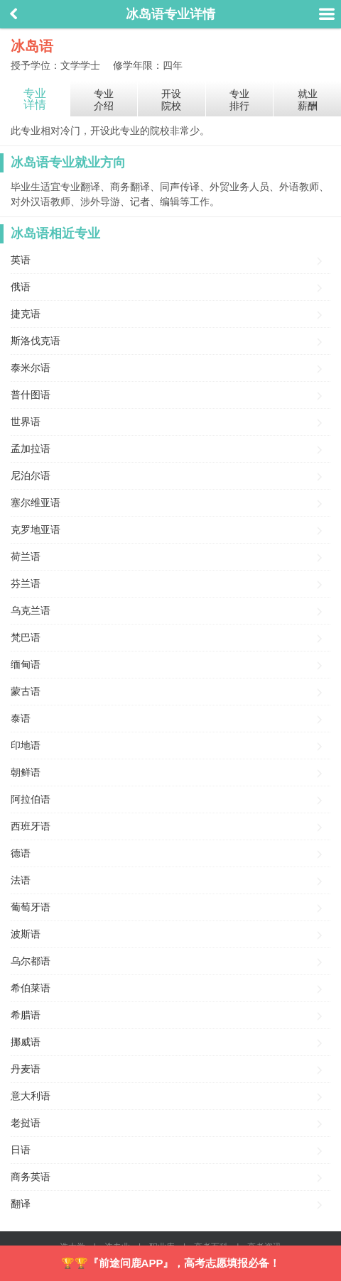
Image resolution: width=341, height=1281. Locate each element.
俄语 (21, 286)
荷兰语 (25, 556)
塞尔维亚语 (35, 502)
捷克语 (25, 313)
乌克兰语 (30, 610)
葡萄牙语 (30, 907)
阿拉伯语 (30, 799)
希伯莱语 (30, 988)
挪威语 (25, 1042)
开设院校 (171, 99)
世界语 (25, 421)
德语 (21, 853)
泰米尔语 (30, 367)
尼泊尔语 (30, 475)
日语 (21, 1149)
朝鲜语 (25, 772)
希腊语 (25, 1015)
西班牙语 (30, 826)
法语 (21, 880)
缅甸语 (25, 664)
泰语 (21, 718)
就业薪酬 (308, 99)
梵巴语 (25, 637)
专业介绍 (104, 99)
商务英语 (30, 1176)
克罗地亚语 (35, 529)
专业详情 (34, 99)
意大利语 (30, 1095)
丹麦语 (25, 1068)
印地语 (25, 745)
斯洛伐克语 (35, 340)
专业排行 (239, 99)
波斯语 (25, 934)
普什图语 (30, 394)
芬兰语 (25, 583)
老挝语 (25, 1122)
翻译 (21, 1203)
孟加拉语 (30, 448)
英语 (21, 259)
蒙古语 (25, 691)
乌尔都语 (30, 961)
